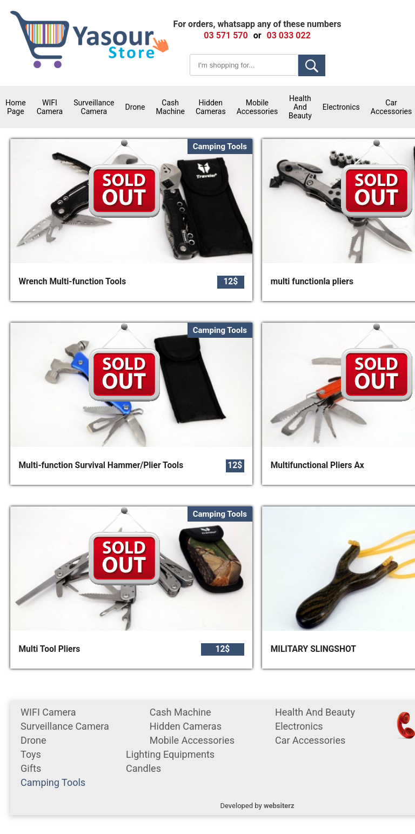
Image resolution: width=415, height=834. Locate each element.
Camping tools (53, 782)
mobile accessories (257, 107)
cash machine (170, 107)
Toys (31, 754)
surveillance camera (93, 107)
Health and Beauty (300, 107)
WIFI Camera (50, 107)
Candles (143, 768)
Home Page (15, 107)
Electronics (341, 107)
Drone (135, 107)
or (257, 35)
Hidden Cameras (211, 107)
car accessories (310, 740)
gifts (31, 768)
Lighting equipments (170, 754)
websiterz (279, 806)
